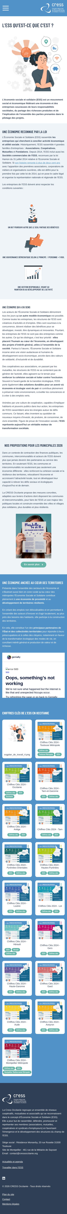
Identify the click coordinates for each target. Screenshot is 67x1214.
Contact (6, 1199)
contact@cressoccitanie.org (24, 1153)
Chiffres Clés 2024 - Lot (50, 906)
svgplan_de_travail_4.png (17, 754)
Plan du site (8, 1194)
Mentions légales (10, 1204)
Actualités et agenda (12, 1162)
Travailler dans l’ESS (12, 1167)
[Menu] (5, 8)
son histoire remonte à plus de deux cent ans (37, 163)
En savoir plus (32, 564)
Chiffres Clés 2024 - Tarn (50, 829)
